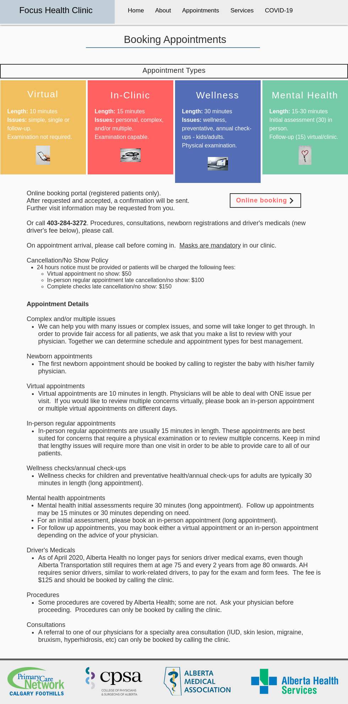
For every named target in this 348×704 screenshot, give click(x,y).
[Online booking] (265, 200)
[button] (162, 7)
